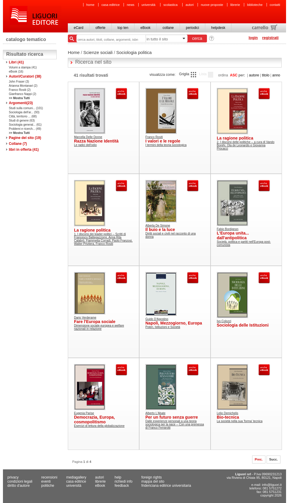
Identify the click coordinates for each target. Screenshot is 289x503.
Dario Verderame (85, 317)
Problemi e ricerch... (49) (25, 128)
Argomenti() (21, 103)
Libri (16, 62)
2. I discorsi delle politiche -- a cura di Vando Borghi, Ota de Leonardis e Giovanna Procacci (245, 145)
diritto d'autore (18, 486)
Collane (18, 144)
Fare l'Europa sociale (94, 321)
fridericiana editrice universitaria (166, 486)
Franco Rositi (154, 137)
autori (189, 4)
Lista (202, 74)
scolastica (170, 4)
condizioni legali (19, 481)
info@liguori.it (272, 484)
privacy (13, 477)
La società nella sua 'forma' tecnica (239, 421)
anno (276, 75)
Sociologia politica (134, 52)
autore (254, 75)
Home (74, 52)
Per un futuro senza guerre (171, 417)
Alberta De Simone (157, 225)
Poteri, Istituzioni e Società (162, 327)
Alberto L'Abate (155, 413)
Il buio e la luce (160, 229)
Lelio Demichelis (227, 413)
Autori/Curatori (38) (25, 76)
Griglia (184, 74)
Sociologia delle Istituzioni (243, 325)
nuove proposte (212, 4)
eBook (145, 28)
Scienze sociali (98, 52)
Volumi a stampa (23, 67)
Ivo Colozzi (224, 321)
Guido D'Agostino (156, 319)
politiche (47, 486)
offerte (101, 28)
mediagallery (76, 477)
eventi (46, 481)
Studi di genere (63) (22, 120)
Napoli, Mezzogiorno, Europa (173, 323)
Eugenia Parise (84, 413)
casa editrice (110, 4)
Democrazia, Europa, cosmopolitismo (94, 419)
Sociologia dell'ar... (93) (24, 112)
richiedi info (124, 481)
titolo (265, 75)
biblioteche (255, 4)
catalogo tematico (26, 39)
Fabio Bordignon (227, 229)
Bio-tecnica (228, 417)
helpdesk (218, 28)
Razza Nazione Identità (96, 141)
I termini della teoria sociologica (166, 145)
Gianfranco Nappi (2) (22, 94)
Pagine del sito (25, 138)
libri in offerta (24, 150)
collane (168, 28)
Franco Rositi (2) (20, 89)
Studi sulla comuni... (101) (26, 108)
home (90, 4)
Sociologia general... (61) (25, 124)
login (253, 37)
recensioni (49, 477)
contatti (275, 4)
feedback (122, 486)
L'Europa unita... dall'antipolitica (233, 235)
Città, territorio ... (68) (23, 116)
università (149, 4)
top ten (123, 28)
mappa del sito (152, 481)
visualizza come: (162, 75)
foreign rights (151, 477)
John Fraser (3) (19, 81)
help (118, 477)
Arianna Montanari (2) (23, 85)
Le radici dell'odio (85, 145)
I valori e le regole (162, 141)
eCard (78, 28)
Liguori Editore (35, 16)
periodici (192, 28)
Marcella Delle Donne (88, 137)
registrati (270, 37)
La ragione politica (235, 138)
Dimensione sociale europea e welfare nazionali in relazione (99, 327)
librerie (235, 4)
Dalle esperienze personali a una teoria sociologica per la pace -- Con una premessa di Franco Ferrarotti (174, 424)
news (130, 4)
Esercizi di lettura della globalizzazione (99, 425)
